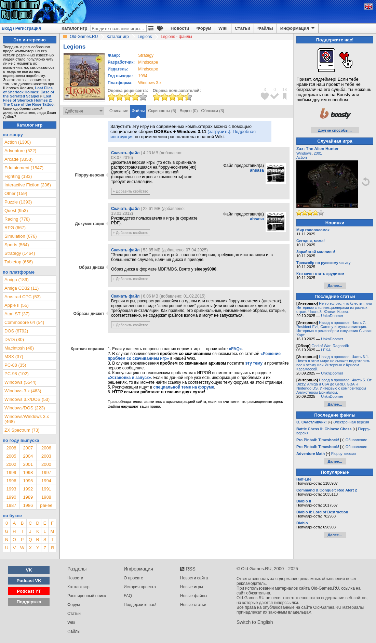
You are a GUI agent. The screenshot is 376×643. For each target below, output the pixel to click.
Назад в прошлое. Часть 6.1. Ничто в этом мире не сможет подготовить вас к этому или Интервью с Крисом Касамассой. (333, 363)
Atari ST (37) (16, 313)
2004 (28, 456)
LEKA (326, 350)
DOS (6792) (16, 330)
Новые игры (191, 587)
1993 (11, 488)
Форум (204, 28)
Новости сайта (194, 578)
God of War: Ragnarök (330, 346)
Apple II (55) (16, 305)
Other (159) (15, 193)
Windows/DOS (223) (24, 407)
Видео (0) (188, 110)
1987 (11, 505)
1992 (28, 488)
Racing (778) (17, 219)
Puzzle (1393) (18, 202)
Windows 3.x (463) (22, 390)
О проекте (133, 578)
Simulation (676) (20, 236)
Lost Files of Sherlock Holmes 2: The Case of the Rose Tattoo (28, 100)
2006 (46, 447)
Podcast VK (28, 580)
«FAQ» (235, 348)
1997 (46, 472)
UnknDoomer (332, 316)
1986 (28, 505)
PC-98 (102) (16, 373)
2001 (28, 464)
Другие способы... (335, 130)
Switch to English (255, 622)
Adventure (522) (20, 150)
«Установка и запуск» (129, 377)
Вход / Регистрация (21, 28)
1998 (28, 472)
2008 (11, 447)
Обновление (356, 440)
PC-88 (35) (15, 365)
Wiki (223, 28)
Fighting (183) (18, 176)
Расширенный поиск (86, 595)
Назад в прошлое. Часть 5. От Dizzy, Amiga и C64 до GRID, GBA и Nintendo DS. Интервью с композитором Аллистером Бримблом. (334, 386)
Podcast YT (29, 591)
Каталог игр (74, 28)
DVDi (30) (14, 339)
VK (29, 570)
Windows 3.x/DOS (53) (27, 399)
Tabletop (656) (18, 261)
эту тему (254, 363)
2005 (11, 456)
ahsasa (257, 170)
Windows (304, 153)
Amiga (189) (16, 279)
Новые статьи (193, 604)
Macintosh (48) (19, 348)
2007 (28, 447)
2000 (46, 464)
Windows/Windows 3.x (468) (26, 419)
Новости (180, 28)
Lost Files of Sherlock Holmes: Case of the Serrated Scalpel (28, 92)
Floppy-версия (343, 453)
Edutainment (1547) (23, 167)
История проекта (140, 587)
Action (301, 157)
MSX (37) (13, 356)
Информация (297, 28)
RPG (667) (15, 227)
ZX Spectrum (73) (22, 430)
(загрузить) (218, 131)
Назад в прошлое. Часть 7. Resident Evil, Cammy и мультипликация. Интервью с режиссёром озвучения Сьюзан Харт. (334, 328)
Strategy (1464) (19, 253)
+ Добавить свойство (130, 191)
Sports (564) (16, 244)
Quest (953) (16, 210)
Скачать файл (125, 152)
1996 (11, 480)
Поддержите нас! (140, 604)
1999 (11, 472)
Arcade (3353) (18, 159)
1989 (28, 497)
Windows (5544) (20, 382)
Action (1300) (17, 142)
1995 (28, 480)
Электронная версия (351, 422)
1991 (46, 488)
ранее (46, 505)
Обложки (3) (212, 110)
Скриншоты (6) (162, 110)
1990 (11, 497)
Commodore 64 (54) (24, 322)
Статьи (242, 28)
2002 (11, 464)
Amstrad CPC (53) (22, 296)
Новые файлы (193, 595)
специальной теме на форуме (183, 387)
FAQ (128, 595)
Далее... (334, 286)
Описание (118, 110)
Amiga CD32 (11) (21, 288)
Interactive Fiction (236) (27, 184)
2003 (46, 456)
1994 (142, 76)
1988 (46, 497)
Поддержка (29, 601)
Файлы (265, 28)
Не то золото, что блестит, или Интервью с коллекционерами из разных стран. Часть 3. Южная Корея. (334, 307)
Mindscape (148, 62)
